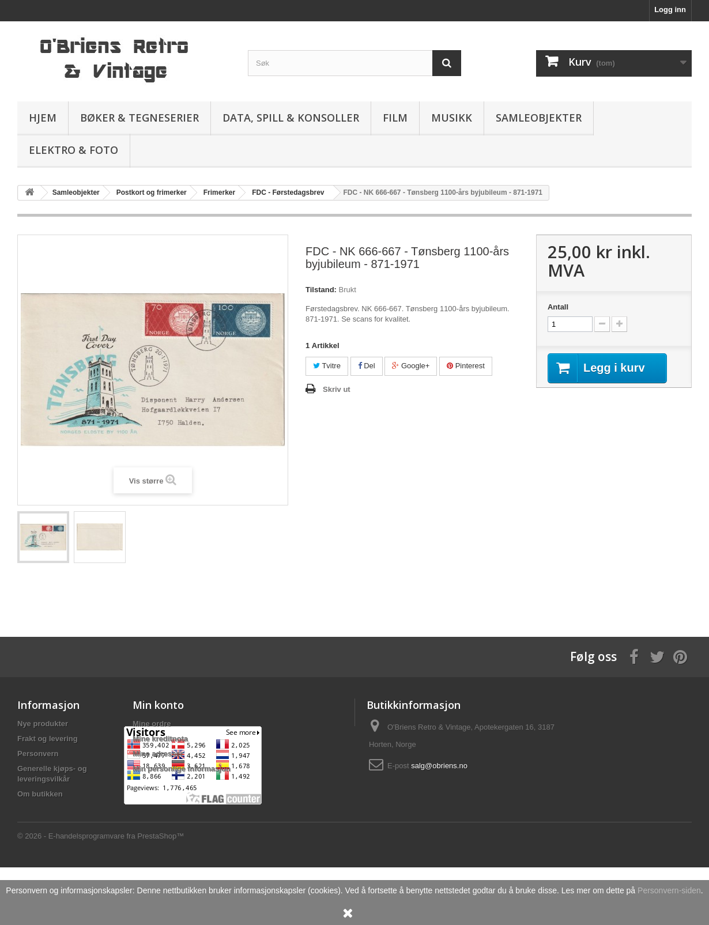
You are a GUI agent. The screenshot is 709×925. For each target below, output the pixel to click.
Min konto (158, 705)
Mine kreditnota (160, 738)
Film (395, 117)
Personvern (38, 753)
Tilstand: (321, 289)
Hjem (42, 117)
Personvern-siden (669, 890)
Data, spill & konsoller (290, 117)
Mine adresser (158, 753)
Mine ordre (152, 723)
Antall (558, 307)
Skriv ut (336, 389)
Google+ (410, 365)
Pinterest (466, 365)
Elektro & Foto (73, 150)
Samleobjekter (539, 117)
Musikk (451, 117)
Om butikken (40, 794)
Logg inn (670, 9)
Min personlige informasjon (182, 768)
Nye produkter (42, 723)
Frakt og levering (47, 738)
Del (366, 365)
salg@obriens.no (439, 765)
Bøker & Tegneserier (139, 117)
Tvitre (327, 365)
